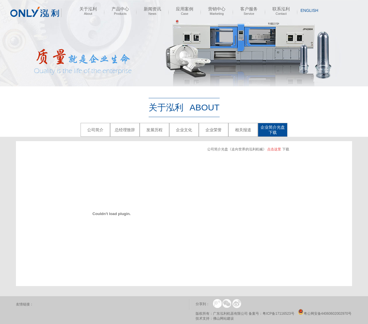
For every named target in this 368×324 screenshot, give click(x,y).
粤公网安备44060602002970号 (327, 314)
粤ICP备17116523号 (278, 314)
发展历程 (154, 130)
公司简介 (95, 130)
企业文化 (184, 130)
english (309, 10)
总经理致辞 (125, 130)
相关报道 (243, 130)
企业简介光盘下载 (272, 130)
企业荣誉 (213, 130)
